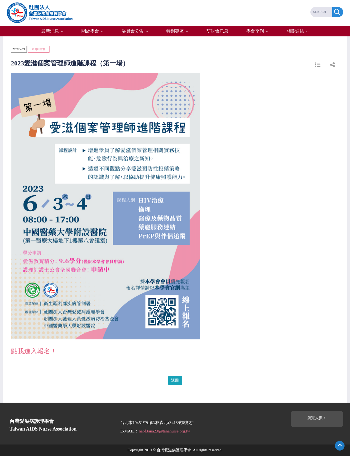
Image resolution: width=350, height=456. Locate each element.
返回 (175, 380)
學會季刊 (255, 31)
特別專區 (175, 31)
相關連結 (295, 31)
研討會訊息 (217, 31)
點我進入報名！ (34, 351)
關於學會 (90, 31)
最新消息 (50, 31)
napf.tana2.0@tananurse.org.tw (164, 431)
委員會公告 (133, 31)
